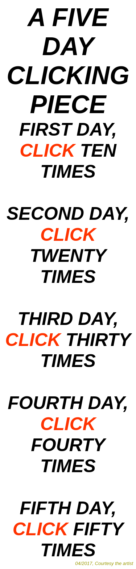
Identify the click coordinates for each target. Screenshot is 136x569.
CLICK (47, 150)
